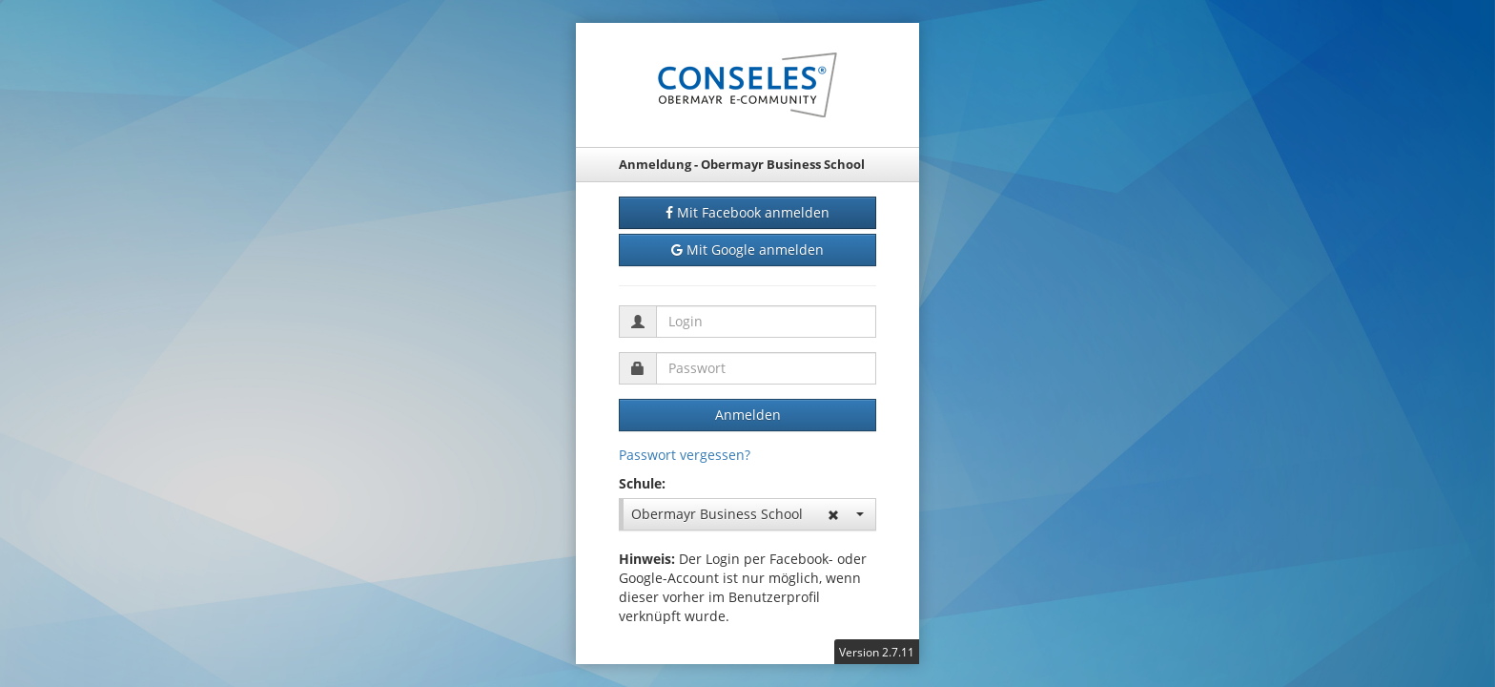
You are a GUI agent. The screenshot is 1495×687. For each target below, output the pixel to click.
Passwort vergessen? (684, 455)
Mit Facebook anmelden (747, 212)
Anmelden (748, 415)
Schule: (642, 483)
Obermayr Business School (747, 514)
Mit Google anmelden (747, 250)
